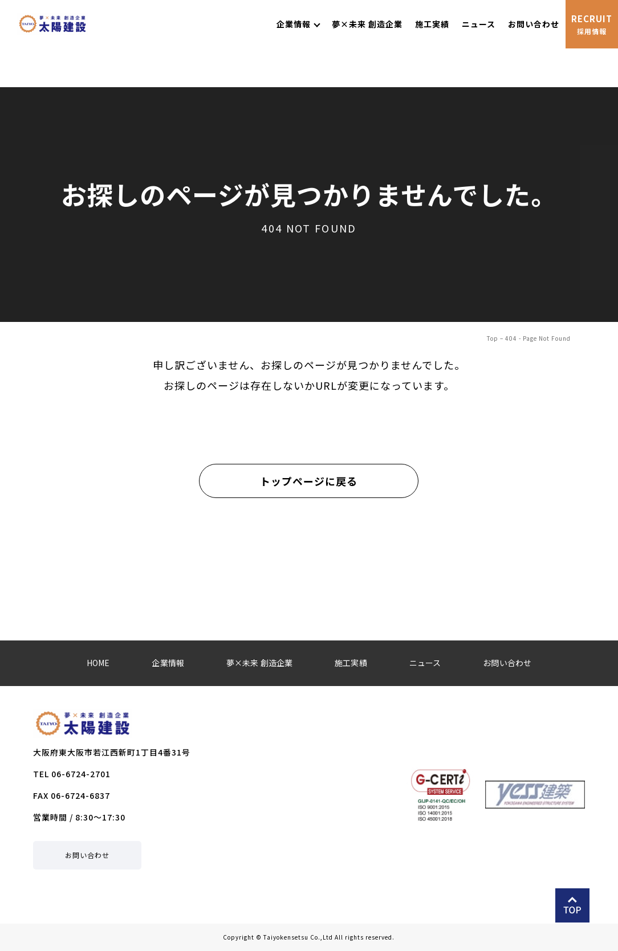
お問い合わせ (87, 855)
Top (492, 338)
